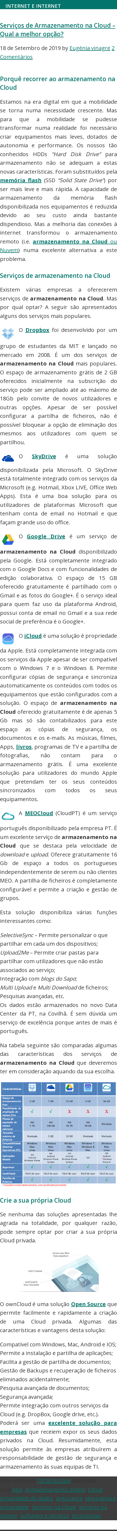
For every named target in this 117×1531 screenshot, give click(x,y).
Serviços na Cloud (54, 1507)
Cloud (95, 1489)
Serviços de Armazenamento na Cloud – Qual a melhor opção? (57, 29)
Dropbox (37, 330)
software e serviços (44, 1515)
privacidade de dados (26, 1498)
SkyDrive (44, 456)
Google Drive (46, 536)
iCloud (33, 635)
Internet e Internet (33, 6)
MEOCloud (39, 813)
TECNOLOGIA (54, 1480)
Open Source (88, 1304)
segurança (69, 1498)
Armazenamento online (55, 1489)
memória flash (21, 180)
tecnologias (86, 1515)
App (17, 1489)
